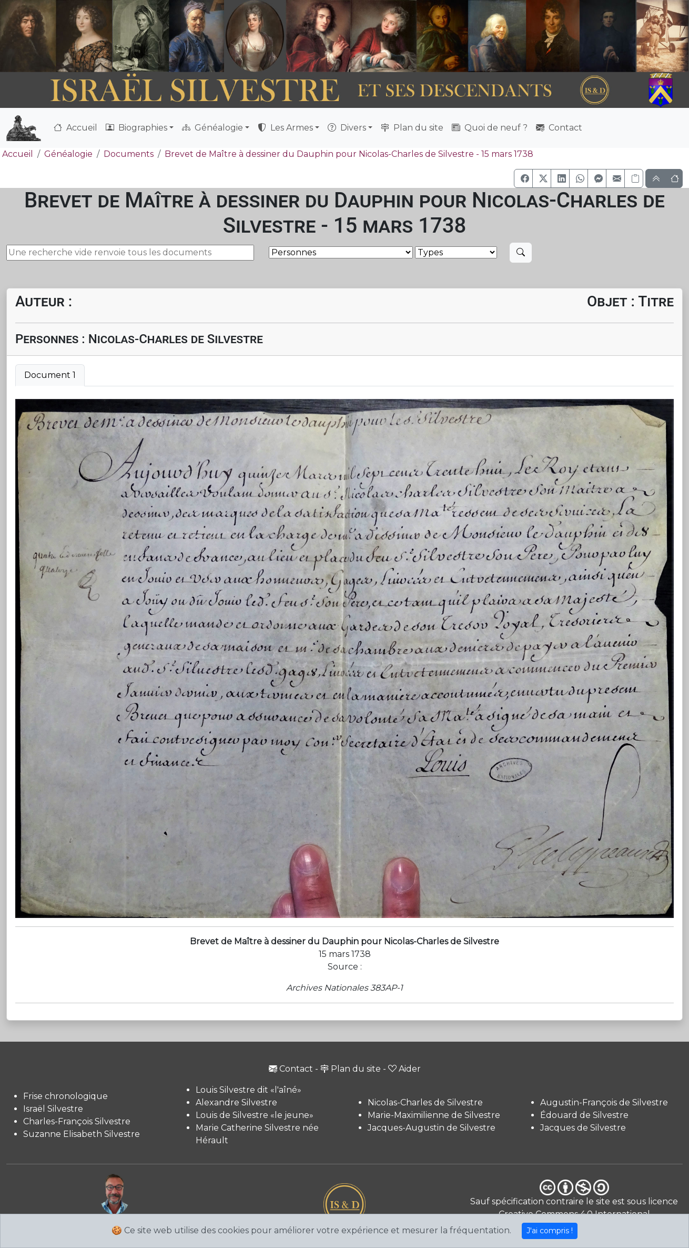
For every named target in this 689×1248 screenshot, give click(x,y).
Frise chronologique (65, 1096)
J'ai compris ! (549, 1230)
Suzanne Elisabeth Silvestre (81, 1134)
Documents (129, 154)
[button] (523, 178)
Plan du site (412, 128)
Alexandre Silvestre (236, 1102)
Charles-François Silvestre (76, 1121)
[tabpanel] (344, 658)
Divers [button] (347, 128)
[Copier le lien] (633, 178)
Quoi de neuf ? (490, 128)
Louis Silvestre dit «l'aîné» (248, 1090)
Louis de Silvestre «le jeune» (254, 1115)
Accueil (75, 128)
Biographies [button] (136, 128)
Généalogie (68, 154)
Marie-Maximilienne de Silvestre (434, 1115)
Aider (404, 1069)
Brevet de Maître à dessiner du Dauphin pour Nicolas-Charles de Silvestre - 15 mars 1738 (349, 154)
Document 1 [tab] (50, 375)
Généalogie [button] (212, 128)
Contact (559, 128)
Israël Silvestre (53, 1109)
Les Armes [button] (285, 128)
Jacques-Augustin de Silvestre (431, 1128)
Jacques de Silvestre (583, 1128)
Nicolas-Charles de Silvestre (425, 1102)
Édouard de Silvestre (584, 1115)
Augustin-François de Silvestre (604, 1102)
